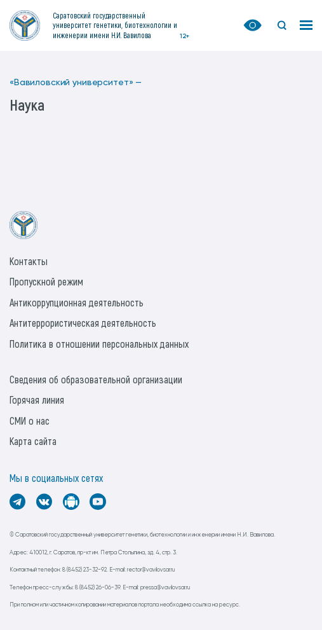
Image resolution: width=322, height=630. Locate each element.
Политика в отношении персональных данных (99, 344)
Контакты (29, 261)
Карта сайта (33, 441)
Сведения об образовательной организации (96, 379)
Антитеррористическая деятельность (83, 323)
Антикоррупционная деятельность (77, 302)
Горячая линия (37, 400)
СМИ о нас (30, 420)
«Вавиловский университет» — (76, 82)
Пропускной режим (46, 281)
